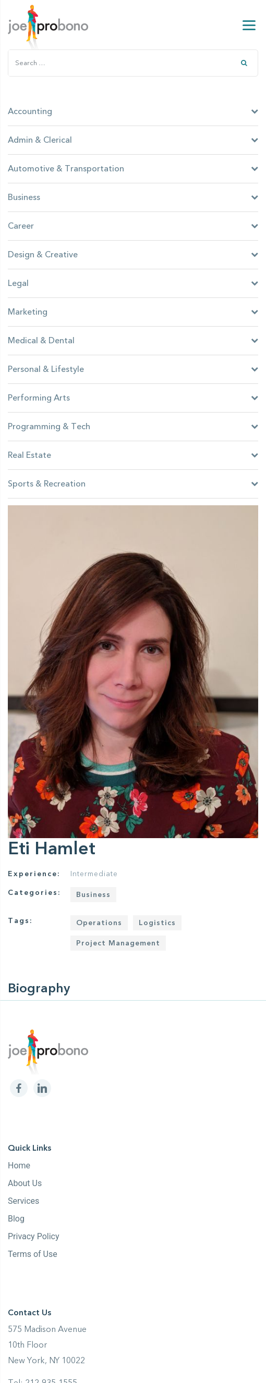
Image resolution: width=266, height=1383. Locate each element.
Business (133, 197)
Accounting (133, 111)
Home (19, 1165)
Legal (133, 283)
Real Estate (133, 455)
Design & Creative (133, 255)
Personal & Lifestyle (133, 369)
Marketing (133, 312)
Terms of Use (32, 1254)
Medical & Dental (133, 341)
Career (133, 226)
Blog (16, 1219)
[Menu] (249, 24)
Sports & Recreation (133, 484)
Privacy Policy (33, 1236)
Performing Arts (133, 398)
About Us (25, 1183)
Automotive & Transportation (133, 169)
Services (23, 1201)
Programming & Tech (133, 427)
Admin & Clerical (133, 140)
